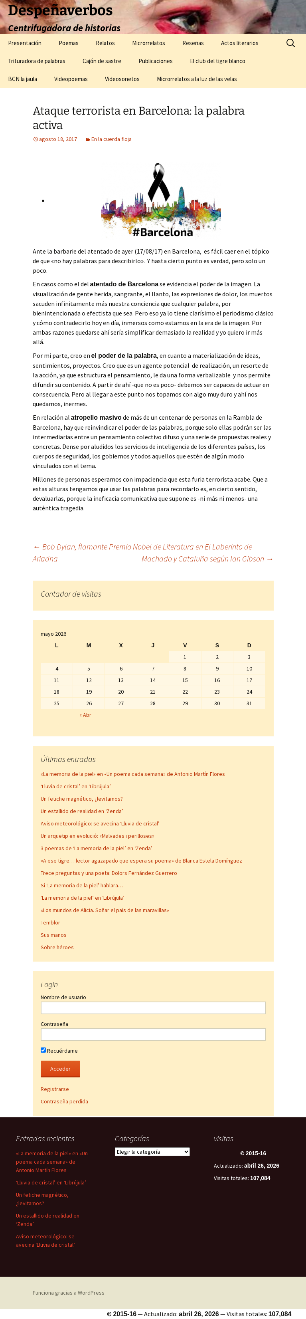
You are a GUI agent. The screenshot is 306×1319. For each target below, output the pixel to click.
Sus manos (54, 934)
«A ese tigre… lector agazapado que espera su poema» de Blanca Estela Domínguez (141, 860)
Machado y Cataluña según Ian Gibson (208, 558)
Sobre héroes (57, 947)
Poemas (69, 43)
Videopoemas (71, 79)
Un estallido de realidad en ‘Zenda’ (82, 811)
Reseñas (193, 43)
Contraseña (54, 1023)
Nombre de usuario (63, 997)
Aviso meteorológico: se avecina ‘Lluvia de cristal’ (100, 823)
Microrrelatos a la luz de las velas (197, 79)
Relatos (105, 43)
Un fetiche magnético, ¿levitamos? (82, 798)
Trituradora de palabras (36, 61)
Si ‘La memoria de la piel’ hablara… (82, 885)
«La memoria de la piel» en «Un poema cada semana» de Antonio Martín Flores (133, 774)
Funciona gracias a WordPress (69, 1292)
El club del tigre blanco (217, 61)
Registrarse (55, 1089)
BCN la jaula (22, 79)
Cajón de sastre (102, 61)
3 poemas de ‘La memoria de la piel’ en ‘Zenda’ (96, 848)
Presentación (24, 43)
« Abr (85, 714)
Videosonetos (122, 79)
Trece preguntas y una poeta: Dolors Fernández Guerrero (109, 873)
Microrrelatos (148, 43)
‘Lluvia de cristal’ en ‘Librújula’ (76, 786)
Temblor (50, 922)
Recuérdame (59, 1050)
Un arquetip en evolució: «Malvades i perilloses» (97, 835)
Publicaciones (155, 61)
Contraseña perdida (64, 1101)
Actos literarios (240, 43)
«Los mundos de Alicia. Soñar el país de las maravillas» (105, 910)
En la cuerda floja (111, 139)
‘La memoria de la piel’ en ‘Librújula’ (82, 897)
